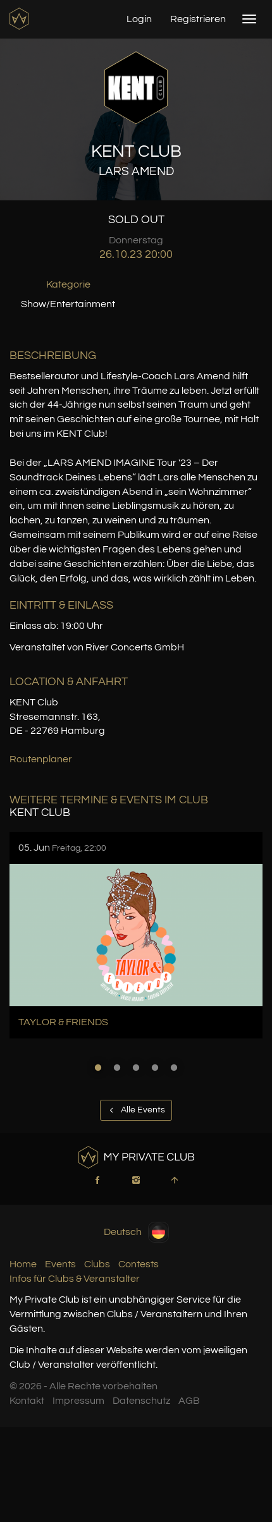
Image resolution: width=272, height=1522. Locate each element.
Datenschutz (141, 1401)
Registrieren (198, 19)
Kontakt (26, 1401)
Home (23, 1264)
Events (60, 1264)
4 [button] (155, 1067)
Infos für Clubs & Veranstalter (74, 1279)
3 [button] (136, 1067)
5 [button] (174, 1067)
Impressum (78, 1401)
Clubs (97, 1264)
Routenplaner (40, 759)
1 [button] (98, 1067)
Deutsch (136, 1232)
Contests (138, 1264)
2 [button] (117, 1067)
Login (139, 19)
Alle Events (136, 1109)
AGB (189, 1401)
